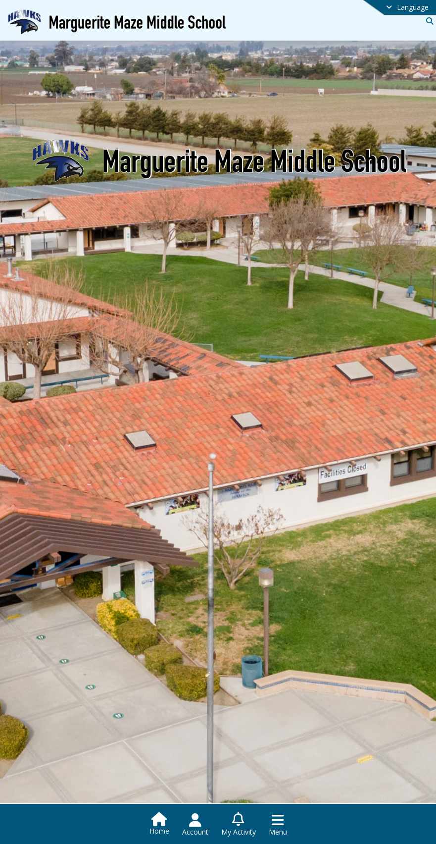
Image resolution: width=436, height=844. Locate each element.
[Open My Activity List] (238, 824)
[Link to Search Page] (428, 21)
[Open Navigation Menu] (278, 824)
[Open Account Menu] (195, 824)
